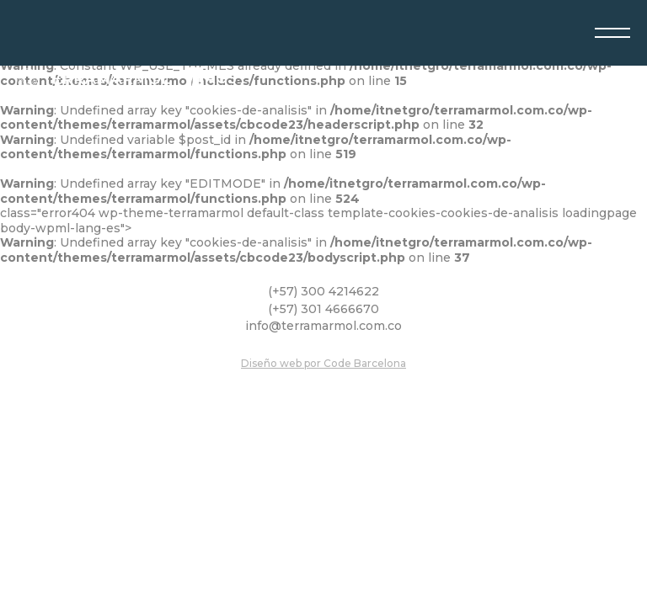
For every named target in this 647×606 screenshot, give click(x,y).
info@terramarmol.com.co (323, 326)
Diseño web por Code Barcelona (323, 363)
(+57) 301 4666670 (323, 309)
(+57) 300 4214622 (323, 291)
